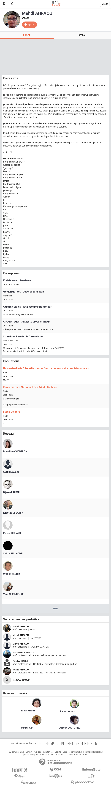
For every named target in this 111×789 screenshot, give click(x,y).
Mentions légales (31, 755)
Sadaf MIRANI (28, 710)
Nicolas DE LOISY (13, 512)
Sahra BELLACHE (12, 553)
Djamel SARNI (11, 492)
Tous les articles (46, 755)
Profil (26, 35)
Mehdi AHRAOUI (21, 626)
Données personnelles (72, 752)
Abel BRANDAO (67, 711)
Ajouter (31, 24)
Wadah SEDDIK (11, 574)
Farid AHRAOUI (20, 660)
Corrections (60, 755)
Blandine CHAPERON (15, 451)
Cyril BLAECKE (11, 472)
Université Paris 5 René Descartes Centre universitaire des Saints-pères (46, 368)
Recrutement (48, 752)
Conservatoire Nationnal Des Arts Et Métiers (30, 387)
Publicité (37, 752)
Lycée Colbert (11, 411)
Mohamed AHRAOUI (23, 652)
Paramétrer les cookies (93, 752)
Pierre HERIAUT (12, 533)
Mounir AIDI (27, 727)
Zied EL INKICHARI (13, 594)
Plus (55, 608)
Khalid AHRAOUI (21, 669)
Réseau (82, 35)
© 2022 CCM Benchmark (77, 755)
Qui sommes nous (16, 752)
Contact (29, 752)
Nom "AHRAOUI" (21, 679)
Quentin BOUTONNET (70, 727)
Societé (58, 752)
